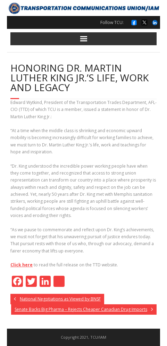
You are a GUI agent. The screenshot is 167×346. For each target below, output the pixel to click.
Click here (21, 265)
